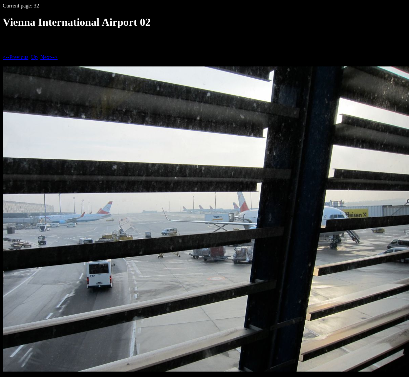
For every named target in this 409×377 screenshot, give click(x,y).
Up (34, 57)
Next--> (49, 57)
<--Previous (15, 57)
